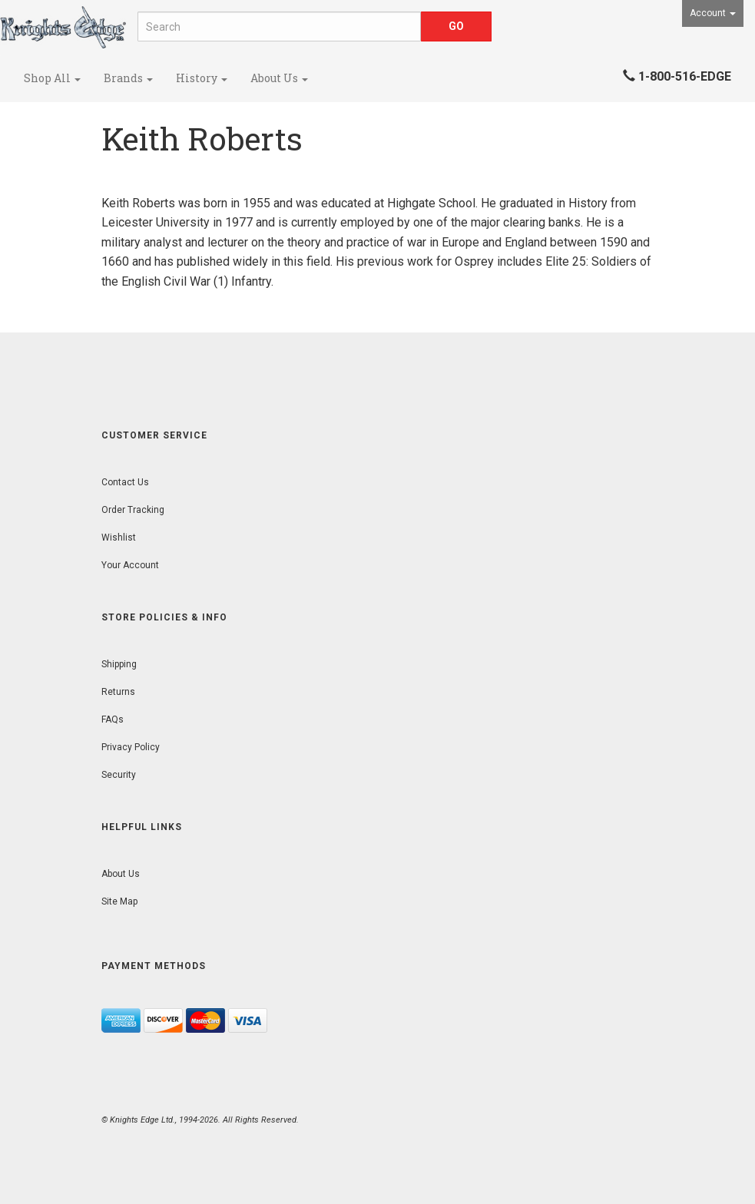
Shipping (119, 664)
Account (713, 13)
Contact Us (125, 482)
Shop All (52, 78)
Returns (118, 691)
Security (118, 774)
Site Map (119, 901)
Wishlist (118, 537)
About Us (279, 78)
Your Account (130, 565)
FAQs (112, 719)
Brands (128, 78)
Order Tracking (132, 509)
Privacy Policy (130, 747)
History (201, 78)
